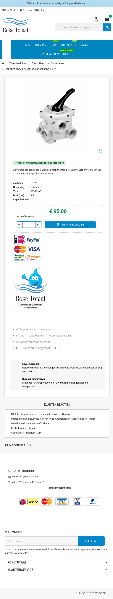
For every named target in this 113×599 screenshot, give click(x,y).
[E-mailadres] (41, 541)
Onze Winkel (9, 10)
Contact (40, 10)
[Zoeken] (83, 27)
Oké (91, 541)
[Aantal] (29, 225)
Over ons (26, 10)
